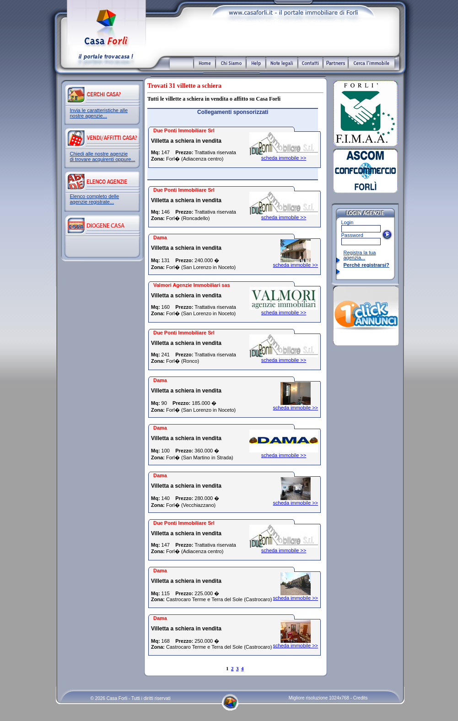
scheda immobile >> (283, 158)
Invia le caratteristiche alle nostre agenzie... (99, 113)
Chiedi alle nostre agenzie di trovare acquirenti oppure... (102, 156)
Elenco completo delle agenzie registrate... (94, 199)
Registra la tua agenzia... (360, 255)
